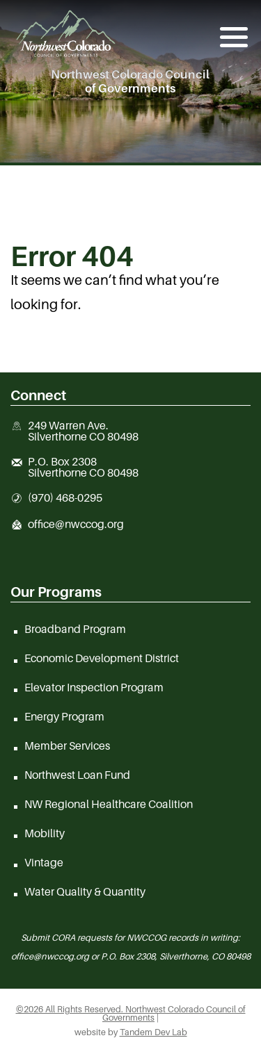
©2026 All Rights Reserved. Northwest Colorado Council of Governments (131, 1013)
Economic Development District (101, 658)
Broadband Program (75, 629)
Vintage (43, 862)
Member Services (67, 745)
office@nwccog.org (76, 524)
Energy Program (64, 716)
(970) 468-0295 (65, 498)
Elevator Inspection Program (94, 687)
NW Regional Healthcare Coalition (108, 804)
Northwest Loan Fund (77, 775)
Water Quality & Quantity (84, 891)
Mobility (44, 833)
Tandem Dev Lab (153, 1032)
